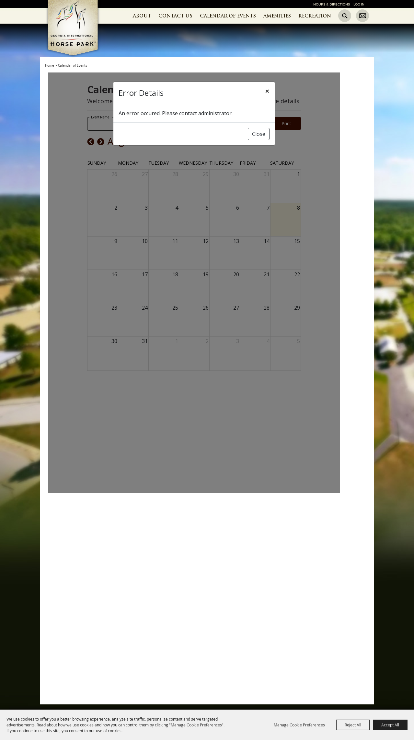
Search (344, 15)
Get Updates (362, 15)
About (142, 16)
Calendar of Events (228, 16)
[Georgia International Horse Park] (83, 39)
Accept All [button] (390, 724)
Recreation (314, 16)
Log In (358, 4)
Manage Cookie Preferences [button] (299, 724)
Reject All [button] (353, 724)
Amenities (277, 16)
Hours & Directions (331, 4)
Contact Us (175, 16)
